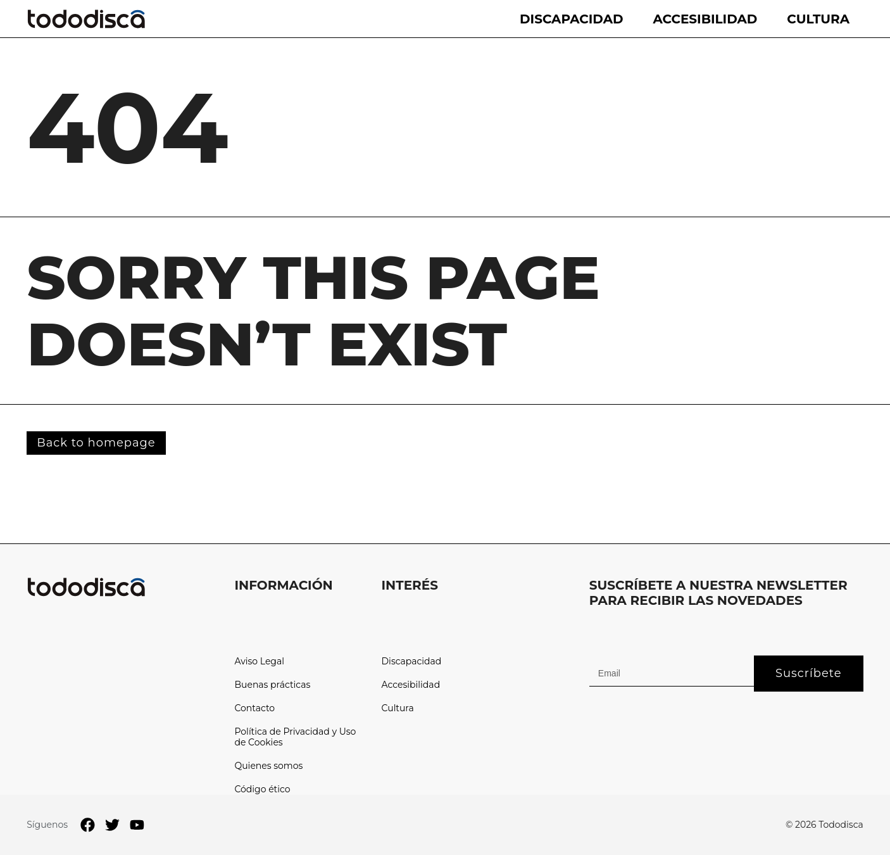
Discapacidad (571, 19)
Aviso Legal (259, 661)
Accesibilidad (705, 19)
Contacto (254, 708)
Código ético (262, 789)
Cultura (818, 19)
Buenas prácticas (272, 685)
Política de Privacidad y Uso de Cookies (295, 737)
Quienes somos (268, 766)
